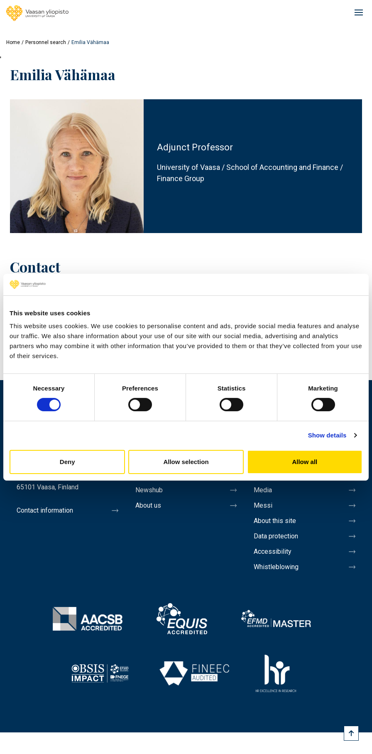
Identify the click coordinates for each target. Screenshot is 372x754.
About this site (275, 521)
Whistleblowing (276, 567)
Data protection (276, 536)
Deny (67, 461)
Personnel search (45, 42)
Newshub (149, 490)
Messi (263, 505)
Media (263, 490)
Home (13, 42)
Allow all (304, 461)
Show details (327, 435)
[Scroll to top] (351, 733)
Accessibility (272, 551)
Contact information (45, 510)
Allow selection (185, 461)
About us (148, 505)
